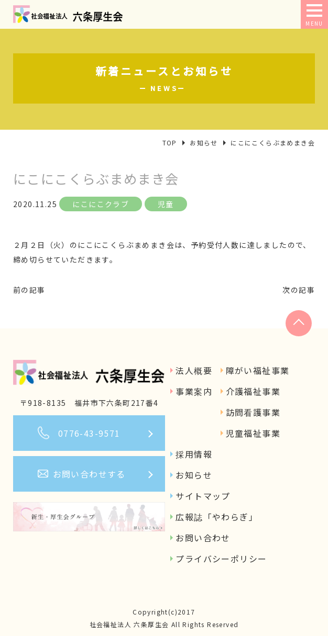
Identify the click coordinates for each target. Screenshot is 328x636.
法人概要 (194, 370)
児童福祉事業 (253, 433)
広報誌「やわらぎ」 (217, 516)
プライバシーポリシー (221, 558)
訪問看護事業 (253, 412)
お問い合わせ (203, 537)
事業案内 (194, 391)
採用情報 (194, 454)
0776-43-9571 (89, 433)
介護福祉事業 (253, 391)
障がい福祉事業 (258, 370)
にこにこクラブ (100, 204)
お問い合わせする (89, 474)
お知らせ (194, 475)
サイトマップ (203, 496)
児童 (166, 204)
